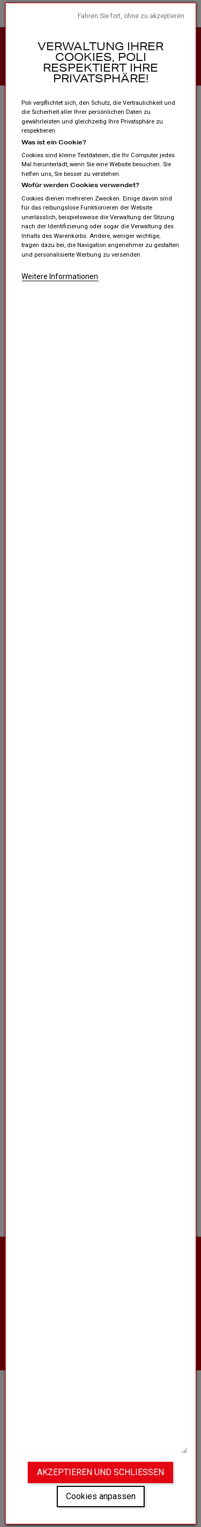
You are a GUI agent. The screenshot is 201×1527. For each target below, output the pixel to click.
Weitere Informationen (59, 276)
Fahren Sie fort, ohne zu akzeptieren (131, 16)
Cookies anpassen (101, 1496)
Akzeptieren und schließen (100, 1472)
